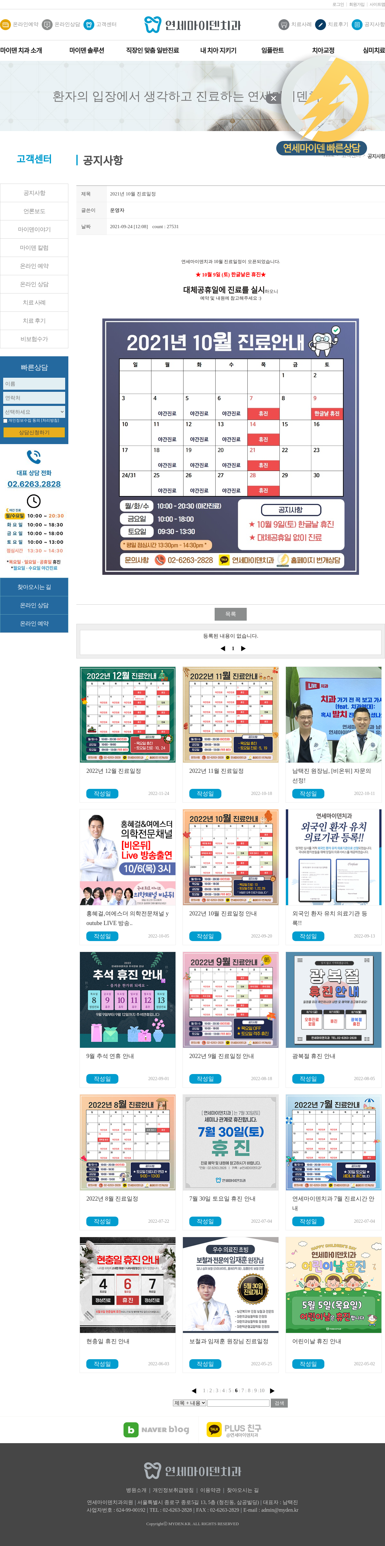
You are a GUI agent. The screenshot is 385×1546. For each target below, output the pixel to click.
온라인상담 (61, 24)
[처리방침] (50, 420)
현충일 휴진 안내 (108, 1341)
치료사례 (295, 24)
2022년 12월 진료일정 (113, 771)
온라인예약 (19, 24)
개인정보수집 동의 (24, 420)
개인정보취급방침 (173, 1490)
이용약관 (210, 1490)
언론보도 (34, 211)
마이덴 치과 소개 (21, 50)
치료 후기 (34, 321)
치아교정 (323, 50)
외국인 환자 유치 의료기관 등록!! (329, 918)
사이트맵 (377, 4)
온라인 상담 (34, 284)
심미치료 (374, 50)
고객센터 (100, 24)
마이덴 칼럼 (34, 247)
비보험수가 (34, 339)
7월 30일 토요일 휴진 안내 (222, 1198)
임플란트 (272, 50)
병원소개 (136, 1490)
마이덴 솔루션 (86, 50)
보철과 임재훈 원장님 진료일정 (229, 1341)
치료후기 (331, 24)
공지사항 (368, 24)
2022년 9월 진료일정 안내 (221, 1056)
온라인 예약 (34, 266)
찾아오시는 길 (34, 587)
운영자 (117, 210)
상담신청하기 (34, 432)
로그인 (338, 4)
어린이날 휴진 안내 (316, 1341)
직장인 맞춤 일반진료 (152, 50)
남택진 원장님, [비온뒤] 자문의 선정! (331, 776)
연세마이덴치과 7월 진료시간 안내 (333, 1203)
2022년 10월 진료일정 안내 (223, 913)
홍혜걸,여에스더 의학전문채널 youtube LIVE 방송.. (127, 918)
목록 (230, 614)
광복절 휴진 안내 (314, 1056)
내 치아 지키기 (218, 50)
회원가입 (356, 4)
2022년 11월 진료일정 (216, 771)
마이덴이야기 (34, 229)
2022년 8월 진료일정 (112, 1198)
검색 (279, 1403)
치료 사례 (34, 302)
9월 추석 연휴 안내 (110, 1056)
